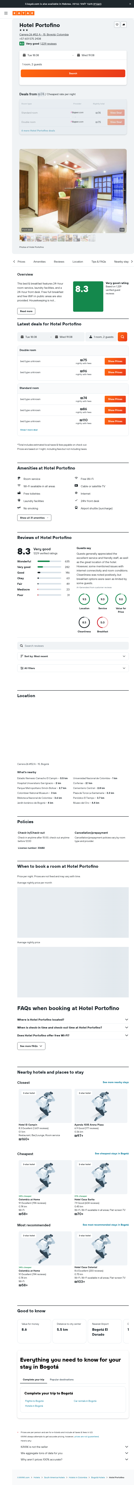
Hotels (37, 1477)
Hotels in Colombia (78, 1477)
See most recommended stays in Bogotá (106, 1224)
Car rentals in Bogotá (85, 1401)
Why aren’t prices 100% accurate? (75, 1459)
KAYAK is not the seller (75, 1447)
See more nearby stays (116, 1082)
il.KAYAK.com (23, 1477)
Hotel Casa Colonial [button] (86, 1267)
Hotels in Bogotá (34, 1405)
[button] (130, 4)
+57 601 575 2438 (30, 38)
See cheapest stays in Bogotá (112, 1153)
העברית (97, 3)
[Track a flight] (5, 55)
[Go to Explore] (5, 48)
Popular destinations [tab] (62, 1379)
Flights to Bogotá (34, 1401)
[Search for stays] (5, 31)
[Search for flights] (5, 23)
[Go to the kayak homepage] (23, 13)
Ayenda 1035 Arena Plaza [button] (89, 1124)
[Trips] (5, 73)
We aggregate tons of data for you (75, 1453)
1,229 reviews (48, 43)
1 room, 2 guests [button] (32, 64)
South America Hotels (54, 1477)
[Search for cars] (5, 38)
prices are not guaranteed (87, 1436)
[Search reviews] (76, 645)
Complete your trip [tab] (33, 1379)
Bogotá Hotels (98, 1477)
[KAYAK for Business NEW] (5, 63)
